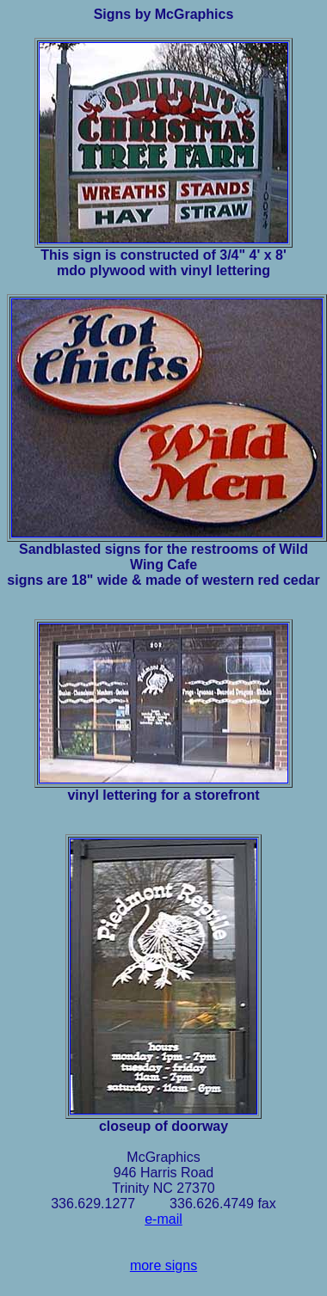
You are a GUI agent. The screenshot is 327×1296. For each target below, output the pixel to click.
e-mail (163, 1219)
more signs (163, 1265)
